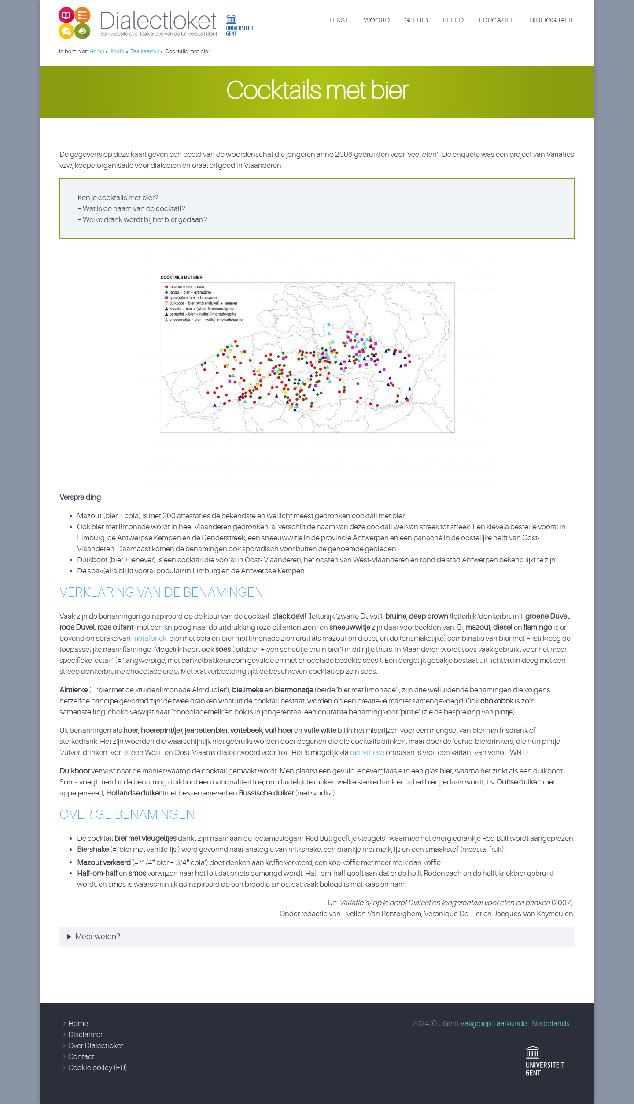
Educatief (497, 20)
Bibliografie (552, 20)
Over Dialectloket (95, 1045)
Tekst (338, 20)
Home (78, 1023)
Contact (81, 1056)
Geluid (416, 20)
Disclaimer (85, 1034)
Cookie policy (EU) (97, 1067)
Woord (377, 20)
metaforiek (149, 638)
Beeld (453, 20)
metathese (368, 752)
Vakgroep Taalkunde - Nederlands (515, 1023)
